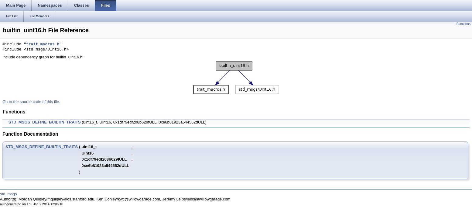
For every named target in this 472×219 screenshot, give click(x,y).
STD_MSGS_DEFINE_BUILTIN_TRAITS (45, 122)
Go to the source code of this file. (31, 101)
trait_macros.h (42, 44)
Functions (463, 24)
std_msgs (8, 194)
